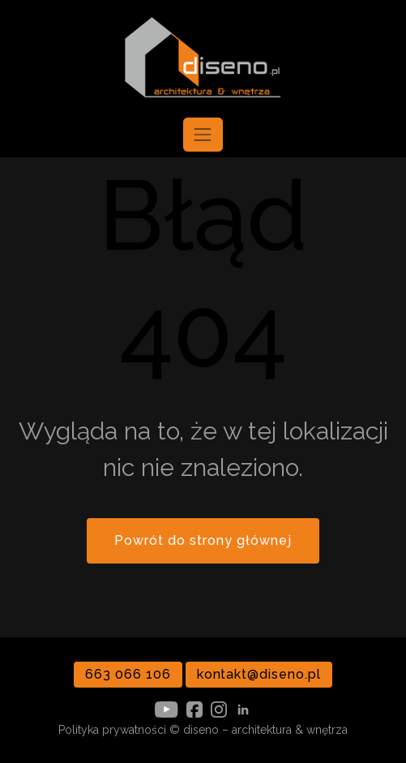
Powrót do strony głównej (202, 540)
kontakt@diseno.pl (259, 674)
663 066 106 (128, 674)
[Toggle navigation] (203, 135)
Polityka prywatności (112, 729)
